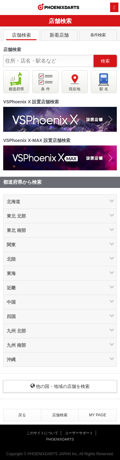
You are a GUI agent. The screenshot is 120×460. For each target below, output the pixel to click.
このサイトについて (42, 433)
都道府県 (16, 81)
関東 (11, 244)
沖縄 (11, 359)
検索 (105, 60)
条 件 (45, 81)
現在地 (74, 81)
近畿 (11, 287)
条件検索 (98, 36)
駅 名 (104, 81)
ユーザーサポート (79, 433)
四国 (11, 316)
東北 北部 (16, 216)
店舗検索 (21, 36)
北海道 (13, 201)
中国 (11, 302)
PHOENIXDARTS (58, 8)
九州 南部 (16, 345)
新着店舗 (59, 36)
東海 (11, 273)
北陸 (11, 259)
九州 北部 (16, 330)
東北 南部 (16, 230)
